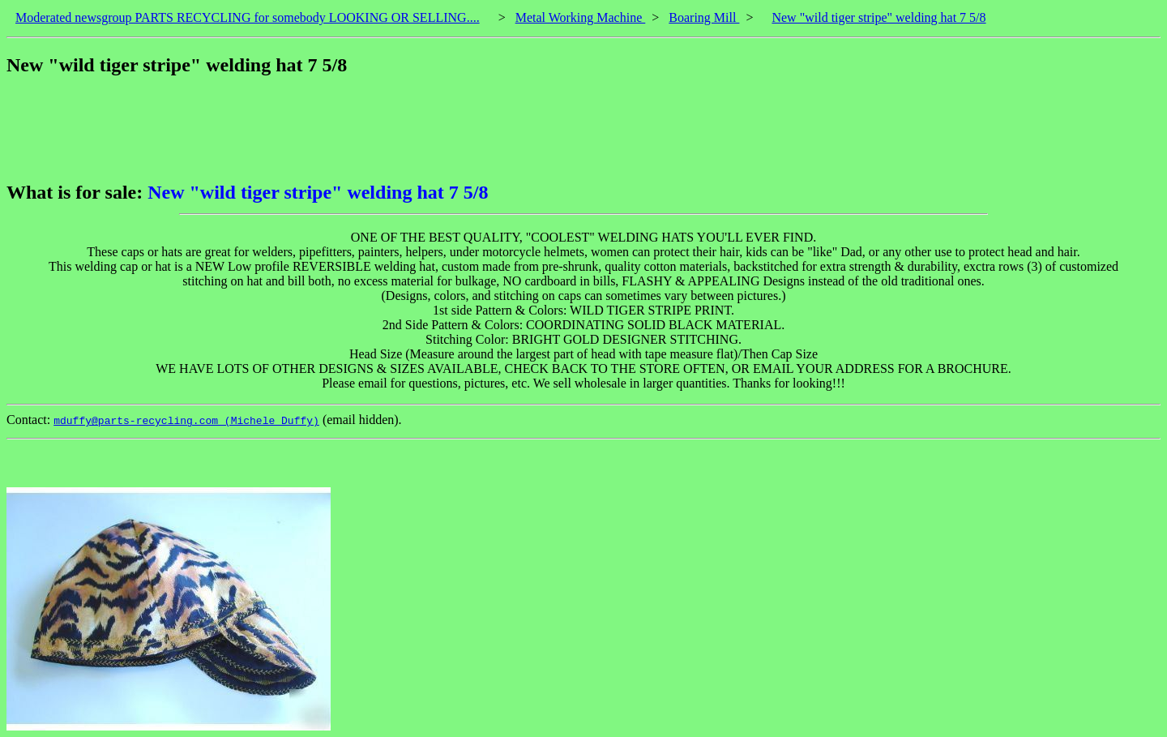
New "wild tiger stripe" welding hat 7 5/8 (878, 17)
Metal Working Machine (580, 17)
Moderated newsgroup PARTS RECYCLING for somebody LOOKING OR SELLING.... (247, 17)
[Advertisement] (301, 128)
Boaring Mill (704, 17)
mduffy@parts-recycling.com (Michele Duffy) (186, 420)
